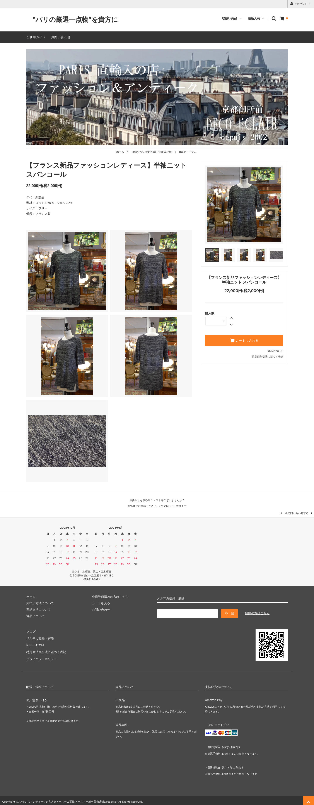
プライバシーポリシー (41, 657)
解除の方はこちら (257, 613)
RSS (29, 644)
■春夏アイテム (187, 151)
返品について (275, 351)
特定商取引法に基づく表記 (267, 356)
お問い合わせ (61, 37)
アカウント (301, 3)
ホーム (120, 151)
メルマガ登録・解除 (40, 637)
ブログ (30, 631)
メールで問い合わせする (297, 513)
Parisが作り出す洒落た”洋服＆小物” (151, 151)
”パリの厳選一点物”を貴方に (72, 20)
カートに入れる (244, 340)
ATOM (39, 644)
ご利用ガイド (36, 37)
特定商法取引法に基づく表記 (46, 650)
